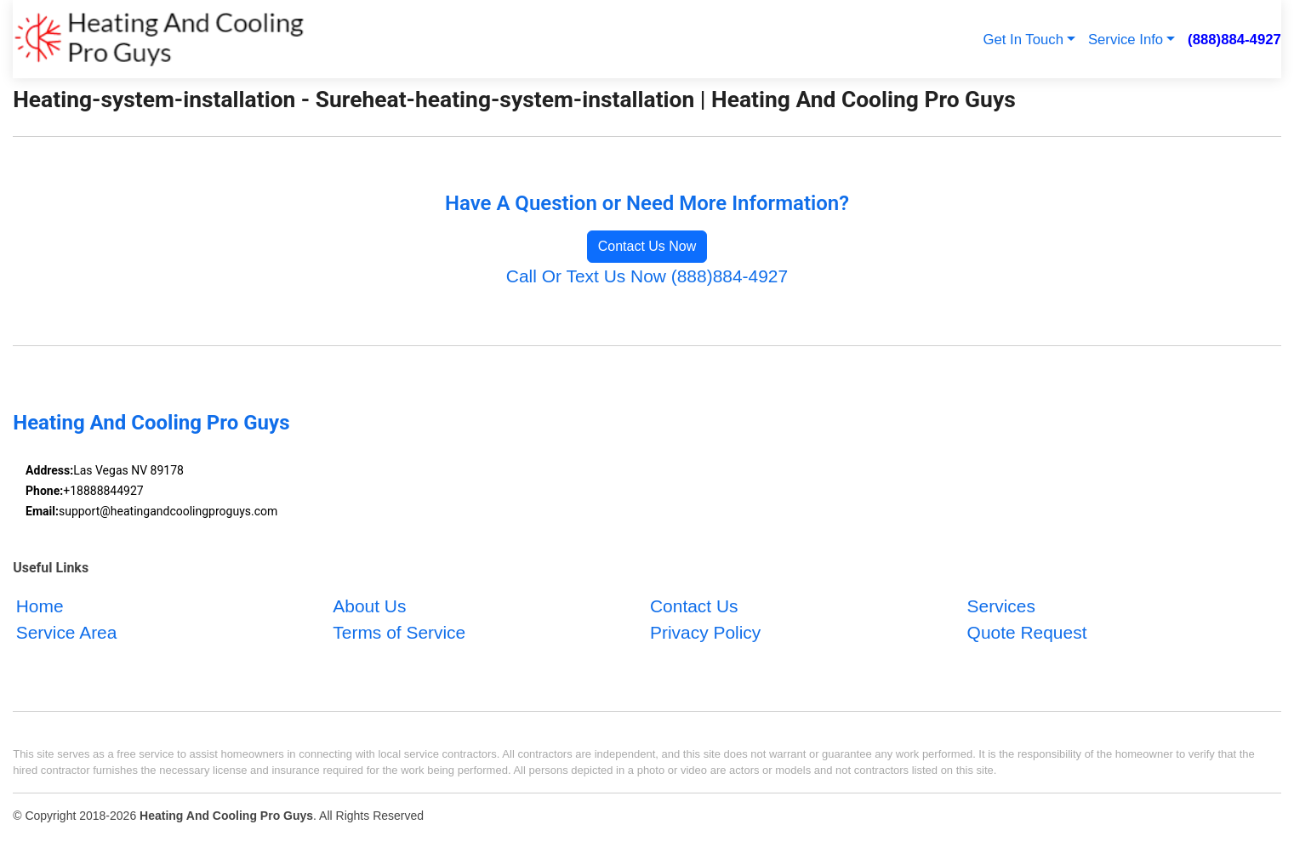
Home (40, 606)
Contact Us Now (647, 246)
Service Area (66, 632)
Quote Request (1027, 632)
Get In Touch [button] (1023, 39)
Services (1001, 606)
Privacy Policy (705, 632)
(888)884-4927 (1234, 39)
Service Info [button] (1125, 39)
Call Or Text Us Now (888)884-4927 (647, 276)
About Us (369, 606)
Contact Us (694, 606)
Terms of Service (399, 632)
